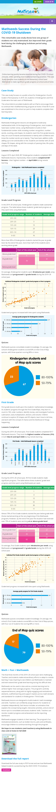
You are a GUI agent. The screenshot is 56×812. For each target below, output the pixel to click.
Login (37, 2)
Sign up (49, 2)
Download (6, 770)
